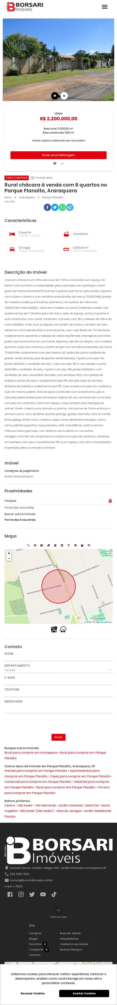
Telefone (11, 689)
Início (8, 197)
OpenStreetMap (103, 622)
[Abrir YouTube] (43, 895)
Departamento (17, 665)
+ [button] (9, 553)
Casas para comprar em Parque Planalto (80, 776)
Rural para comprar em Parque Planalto (65, 787)
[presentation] (58, 723)
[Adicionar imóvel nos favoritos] (55, 164)
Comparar (39, 949)
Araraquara (27, 197)
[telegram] (70, 208)
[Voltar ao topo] (58, 910)
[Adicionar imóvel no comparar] (62, 164)
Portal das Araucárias (20, 520)
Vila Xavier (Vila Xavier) (37, 811)
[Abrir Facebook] (10, 895)
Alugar (33, 939)
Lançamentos (69, 939)
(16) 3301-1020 (19, 874)
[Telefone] (58, 694)
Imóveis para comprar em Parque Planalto (35, 771)
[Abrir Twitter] (32, 895)
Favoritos (38, 944)
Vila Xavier (25, 805)
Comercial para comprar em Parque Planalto (37, 782)
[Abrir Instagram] (21, 895)
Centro (9, 805)
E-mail (9, 677)
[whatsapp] (62, 208)
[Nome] (58, 658)
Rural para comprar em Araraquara (30, 752)
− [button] (9, 558)
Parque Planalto (52, 197)
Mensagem (13, 701)
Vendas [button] (9, 670)
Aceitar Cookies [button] (84, 993)
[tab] (55, 96)
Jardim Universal (70, 805)
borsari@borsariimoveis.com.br (31, 880)
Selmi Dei (92, 805)
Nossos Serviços (71, 949)
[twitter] (55, 208)
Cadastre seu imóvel (74, 944)
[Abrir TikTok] (54, 895)
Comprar (35, 933)
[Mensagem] (58, 708)
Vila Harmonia (45, 805)
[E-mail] (58, 682)
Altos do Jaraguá (68, 811)
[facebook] (47, 208)
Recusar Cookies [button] (33, 993)
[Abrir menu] (105, 7)
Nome (9, 653)
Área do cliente (70, 933)
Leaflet (87, 622)
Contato (34, 955)
